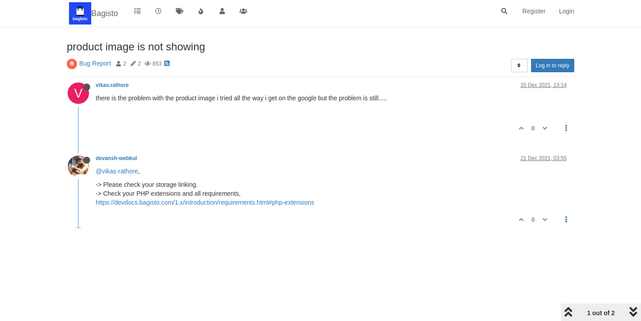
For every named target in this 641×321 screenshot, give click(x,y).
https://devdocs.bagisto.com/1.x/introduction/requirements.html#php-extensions (205, 202)
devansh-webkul (116, 158)
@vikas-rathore (117, 171)
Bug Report (95, 63)
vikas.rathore (112, 85)
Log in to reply (552, 65)
